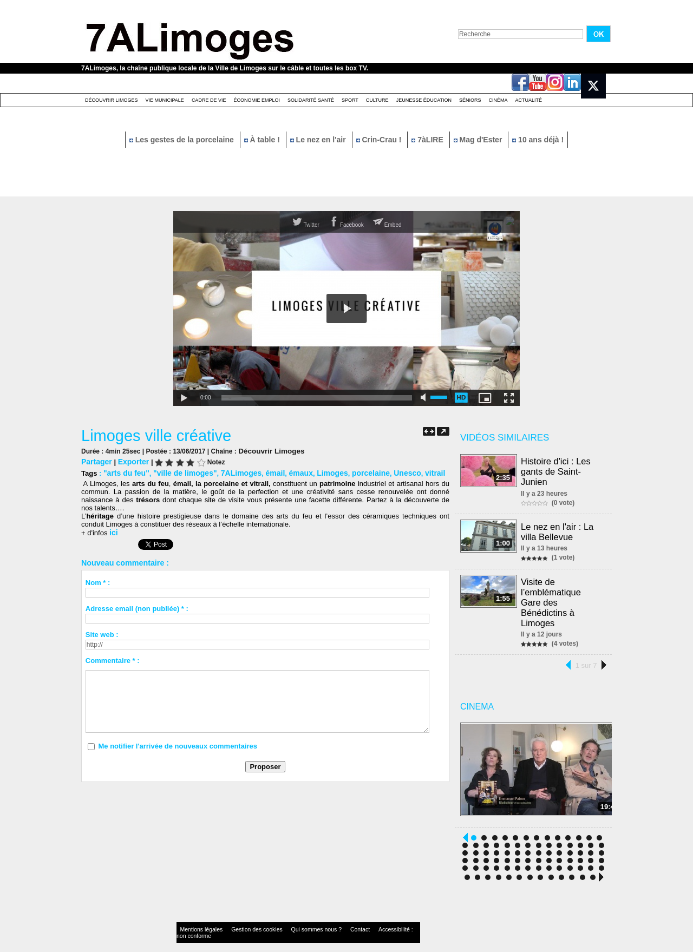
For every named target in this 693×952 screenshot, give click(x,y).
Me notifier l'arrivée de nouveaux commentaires (177, 744)
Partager (95, 461)
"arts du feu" (124, 472)
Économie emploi (256, 100)
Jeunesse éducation (424, 100)
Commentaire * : (113, 658)
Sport (350, 100)
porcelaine (353, 472)
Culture (377, 100)
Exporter (130, 461)
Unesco (388, 472)
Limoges (317, 472)
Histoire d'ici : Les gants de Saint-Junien (556, 470)
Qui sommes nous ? (289, 916)
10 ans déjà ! (538, 139)
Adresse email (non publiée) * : (137, 606)
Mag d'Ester (479, 139)
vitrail (413, 472)
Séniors (470, 100)
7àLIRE (428, 139)
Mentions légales (197, 916)
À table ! (263, 139)
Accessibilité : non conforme (368, 916)
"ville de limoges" (179, 472)
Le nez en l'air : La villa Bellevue (557, 529)
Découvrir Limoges (111, 100)
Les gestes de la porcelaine (182, 139)
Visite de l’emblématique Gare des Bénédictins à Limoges (562, 593)
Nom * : (98, 580)
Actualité (528, 100)
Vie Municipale (165, 100)
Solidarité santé (310, 100)
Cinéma (498, 100)
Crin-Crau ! (380, 139)
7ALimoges (232, 472)
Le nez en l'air (319, 139)
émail (264, 472)
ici (113, 531)
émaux (288, 472)
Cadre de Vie (209, 100)
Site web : (102, 632)
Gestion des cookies (241, 916)
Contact (325, 916)
